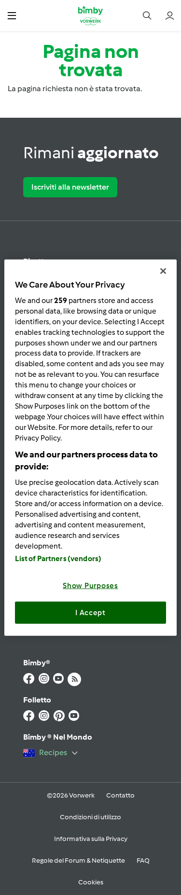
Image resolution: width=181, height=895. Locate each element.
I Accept (90, 612)
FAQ (143, 860)
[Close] (163, 270)
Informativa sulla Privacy (90, 839)
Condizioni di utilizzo (90, 817)
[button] (12, 15)
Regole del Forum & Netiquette (78, 860)
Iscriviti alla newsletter (70, 187)
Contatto (120, 795)
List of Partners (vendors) (58, 558)
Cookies (90, 882)
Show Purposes (90, 585)
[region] (90, 447)
